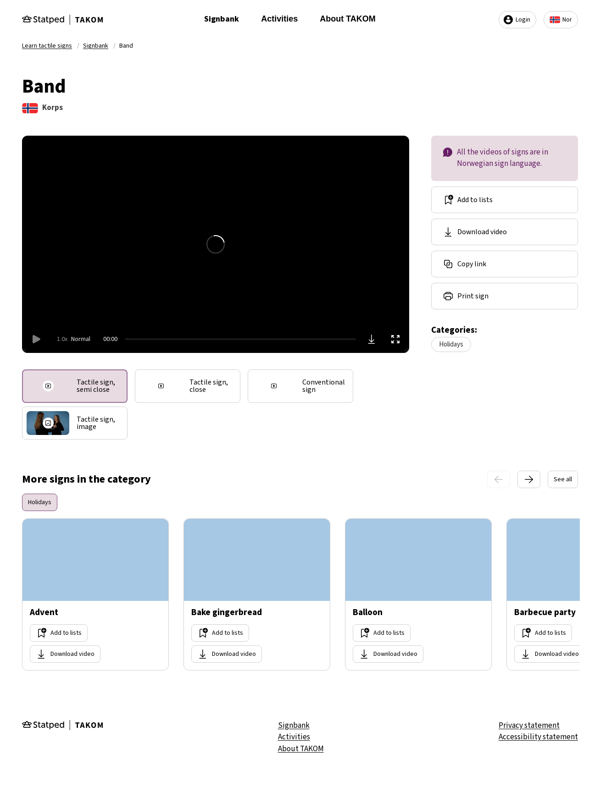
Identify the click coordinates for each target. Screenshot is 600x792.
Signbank (221, 19)
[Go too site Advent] (95, 594)
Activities (279, 18)
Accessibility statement (538, 737)
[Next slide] (528, 479)
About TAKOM (348, 18)
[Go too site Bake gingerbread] (256, 594)
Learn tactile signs (47, 45)
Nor (561, 19)
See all (563, 479)
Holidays (451, 344)
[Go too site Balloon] (418, 594)
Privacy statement (529, 725)
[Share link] (504, 264)
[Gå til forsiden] (62, 20)
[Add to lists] (504, 200)
